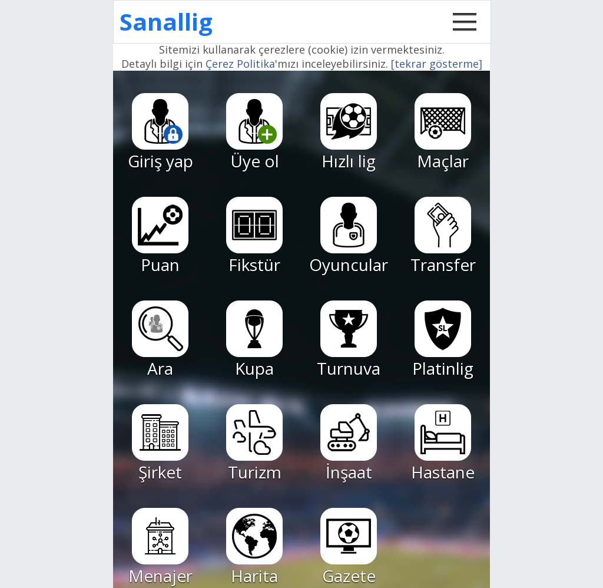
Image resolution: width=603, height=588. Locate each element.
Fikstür (254, 236)
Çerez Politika (240, 64)
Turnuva (348, 339)
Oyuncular (348, 236)
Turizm (254, 443)
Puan (160, 236)
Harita (254, 547)
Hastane (443, 443)
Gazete (348, 547)
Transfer (443, 236)
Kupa (254, 339)
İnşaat (348, 443)
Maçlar (443, 132)
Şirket (160, 443)
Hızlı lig (348, 132)
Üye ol (254, 132)
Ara (160, 339)
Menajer (160, 547)
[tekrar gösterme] (436, 64)
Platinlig (442, 339)
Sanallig (166, 21)
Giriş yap (160, 132)
